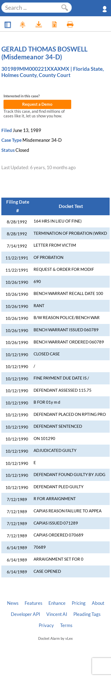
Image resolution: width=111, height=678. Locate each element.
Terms (66, 625)
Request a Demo (37, 104)
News (12, 603)
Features (33, 603)
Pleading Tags (86, 614)
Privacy (46, 625)
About (98, 603)
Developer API (25, 614)
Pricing (79, 603)
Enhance (57, 603)
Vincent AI (56, 614)
